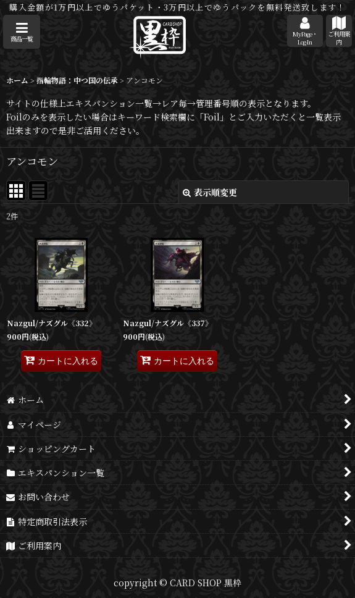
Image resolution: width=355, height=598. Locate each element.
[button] (21, 32)
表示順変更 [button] (210, 192)
